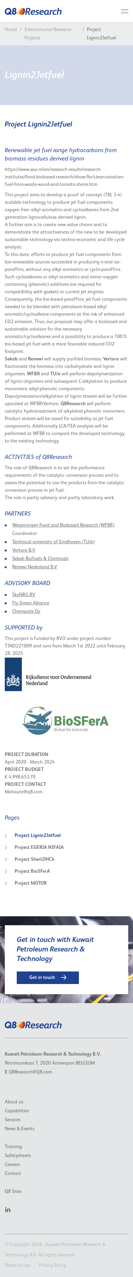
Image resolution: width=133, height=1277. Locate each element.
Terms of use (17, 1265)
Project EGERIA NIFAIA (34, 847)
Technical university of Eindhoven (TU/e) (53, 542)
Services (13, 1120)
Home (11, 29)
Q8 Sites (13, 1191)
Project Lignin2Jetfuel (33, 835)
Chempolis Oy (26, 611)
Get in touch (47, 977)
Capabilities (17, 1111)
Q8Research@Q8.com (30, 1072)
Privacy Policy (52, 1265)
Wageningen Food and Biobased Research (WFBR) (63, 525)
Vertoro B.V (23, 550)
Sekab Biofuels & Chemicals (40, 558)
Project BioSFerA (27, 871)
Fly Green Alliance (30, 603)
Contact (13, 1173)
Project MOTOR (26, 883)
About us (14, 1102)
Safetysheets (18, 1155)
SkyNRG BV (23, 595)
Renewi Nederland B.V (34, 567)
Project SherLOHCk (29, 859)
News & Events (19, 1129)
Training (13, 1147)
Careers (12, 1164)
